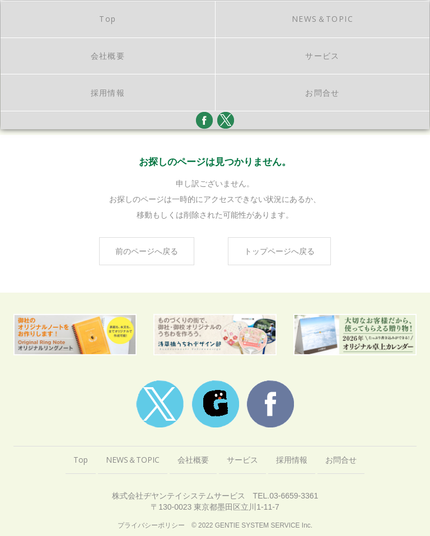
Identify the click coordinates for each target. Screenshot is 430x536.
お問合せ (322, 92)
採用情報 (108, 92)
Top (107, 18)
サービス (322, 55)
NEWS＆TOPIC (322, 18)
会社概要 (108, 55)
